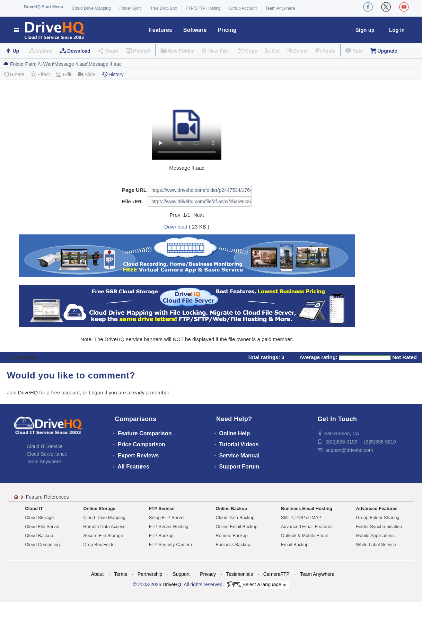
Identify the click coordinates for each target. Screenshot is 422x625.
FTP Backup (161, 535)
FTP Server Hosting (168, 526)
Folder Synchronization (379, 526)
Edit (63, 74)
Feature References (47, 497)
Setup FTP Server (167, 517)
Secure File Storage (103, 535)
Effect (40, 74)
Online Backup (231, 508)
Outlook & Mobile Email (304, 535)
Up (15, 51)
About (97, 574)
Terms (120, 574)
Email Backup (294, 544)
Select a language (256, 584)
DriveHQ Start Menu (43, 7)
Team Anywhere (280, 8)
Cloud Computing (42, 544)
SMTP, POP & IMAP (301, 517)
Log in (397, 30)
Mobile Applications (375, 535)
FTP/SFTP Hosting (203, 8)
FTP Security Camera (170, 544)
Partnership (150, 574)
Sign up (365, 30)
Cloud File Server (42, 526)
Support (181, 574)
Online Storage (99, 508)
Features (160, 30)
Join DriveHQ (23, 392)
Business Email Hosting (306, 508)
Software (195, 30)
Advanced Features (377, 508)
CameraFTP (276, 574)
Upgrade (387, 51)
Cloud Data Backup (235, 517)
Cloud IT (34, 508)
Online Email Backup (236, 526)
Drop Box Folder (99, 544)
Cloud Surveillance (47, 454)
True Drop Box (163, 8)
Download (78, 51)
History (113, 74)
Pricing (227, 30)
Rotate (13, 74)
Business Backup (233, 544)
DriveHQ (171, 584)
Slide (86, 74)
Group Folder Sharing (377, 517)
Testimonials (239, 574)
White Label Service (376, 544)
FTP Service (162, 508)
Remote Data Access (104, 526)
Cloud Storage (39, 517)
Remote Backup (232, 535)
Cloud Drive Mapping (91, 8)
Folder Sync (130, 8)
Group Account (243, 8)
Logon (96, 392)
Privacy (208, 574)
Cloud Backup (39, 535)
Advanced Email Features (307, 526)
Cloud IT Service (44, 446)
